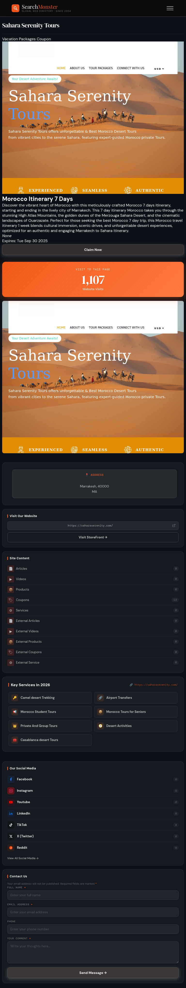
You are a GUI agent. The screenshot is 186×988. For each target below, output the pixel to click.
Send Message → (93, 973)
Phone (11, 921)
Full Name (16, 887)
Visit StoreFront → (93, 537)
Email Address (20, 904)
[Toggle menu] (170, 8)
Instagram (20, 790)
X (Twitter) (20, 836)
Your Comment (19, 938)
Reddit (17, 847)
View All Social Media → (23, 858)
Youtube (18, 802)
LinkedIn (18, 813)
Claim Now (93, 249)
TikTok (17, 825)
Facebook (19, 779)
